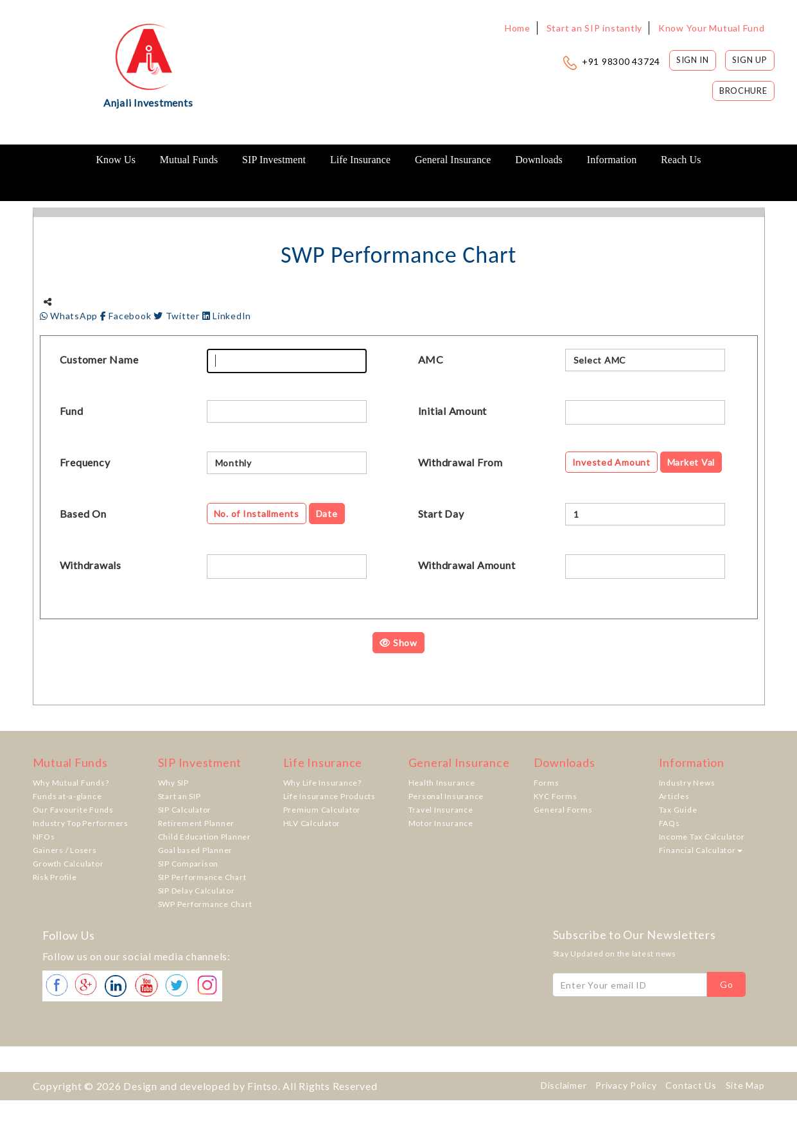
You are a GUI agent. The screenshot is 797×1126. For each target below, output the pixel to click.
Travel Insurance (440, 809)
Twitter (177, 315)
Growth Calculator (68, 863)
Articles (674, 796)
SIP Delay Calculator (196, 890)
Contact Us (691, 1085)
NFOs (44, 836)
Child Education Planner (204, 836)
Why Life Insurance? (322, 782)
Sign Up (749, 60)
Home (517, 27)
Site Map (745, 1085)
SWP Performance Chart (205, 904)
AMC (431, 359)
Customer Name (99, 359)
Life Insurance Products (329, 796)
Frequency (85, 462)
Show (398, 642)
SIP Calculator (185, 809)
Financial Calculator (700, 850)
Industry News (687, 782)
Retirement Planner (196, 823)
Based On (83, 513)
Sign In (692, 60)
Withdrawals (90, 565)
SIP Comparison (188, 863)
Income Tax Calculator (702, 836)
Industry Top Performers (80, 823)
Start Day (441, 513)
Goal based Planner (195, 850)
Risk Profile (55, 877)
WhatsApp (70, 315)
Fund (71, 411)
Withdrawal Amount (467, 565)
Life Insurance (360, 159)
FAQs (669, 823)
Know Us (116, 159)
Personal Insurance (446, 796)
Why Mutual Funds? (71, 782)
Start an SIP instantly (595, 27)
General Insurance (453, 159)
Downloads (539, 159)
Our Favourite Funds (73, 809)
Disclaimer (564, 1085)
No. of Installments (256, 513)
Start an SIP (179, 796)
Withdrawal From (460, 462)
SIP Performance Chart (202, 877)
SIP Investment (274, 159)
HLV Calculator (312, 823)
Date (327, 513)
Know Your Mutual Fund (711, 27)
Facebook (126, 315)
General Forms (563, 809)
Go (726, 984)
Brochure (743, 90)
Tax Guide (678, 809)
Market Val (691, 462)
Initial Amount (452, 411)
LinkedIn (227, 315)
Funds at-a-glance (67, 796)
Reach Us (681, 159)
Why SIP (173, 782)
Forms (546, 782)
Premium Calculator (322, 809)
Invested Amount (611, 462)
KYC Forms (555, 796)
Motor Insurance (440, 823)
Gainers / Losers (65, 850)
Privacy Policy (626, 1085)
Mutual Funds (189, 159)
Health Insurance (441, 782)
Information (612, 159)
